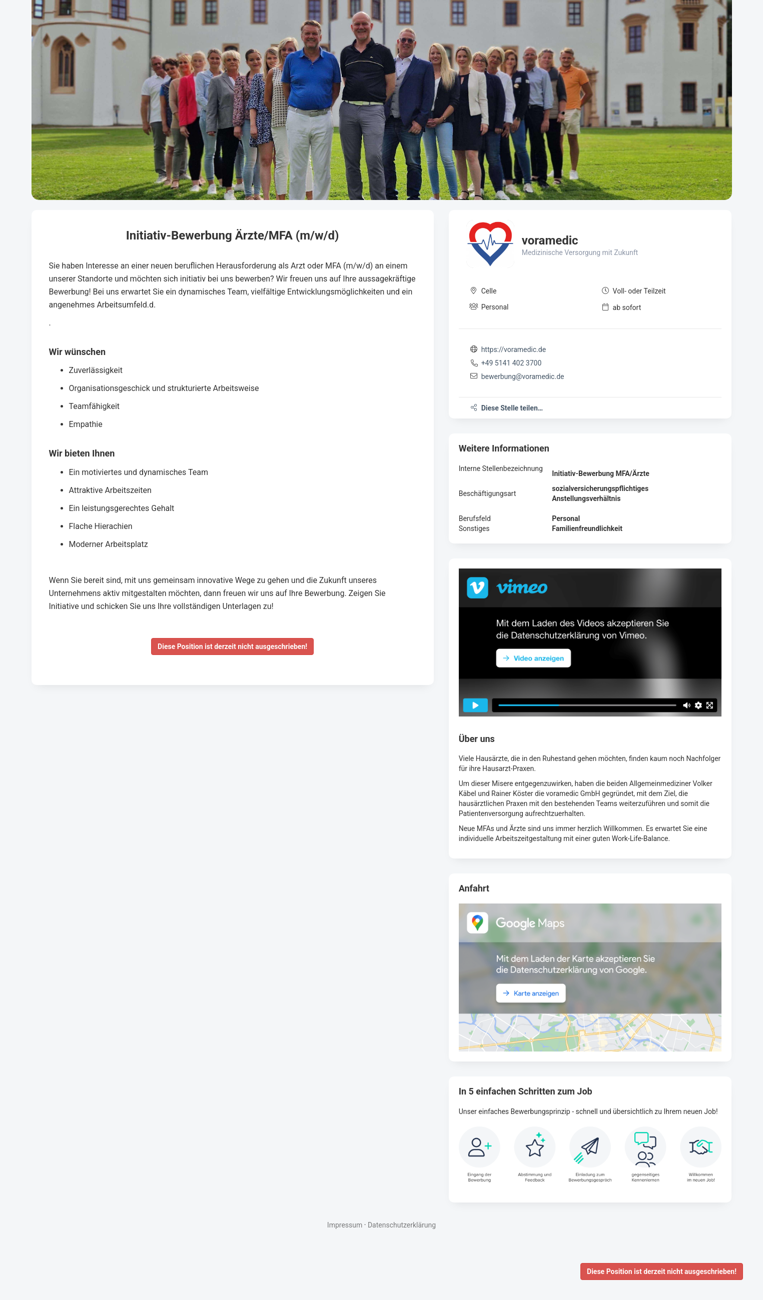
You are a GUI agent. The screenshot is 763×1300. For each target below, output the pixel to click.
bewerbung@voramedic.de (522, 376)
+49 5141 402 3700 (511, 363)
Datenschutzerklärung (402, 1225)
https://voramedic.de (513, 350)
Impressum (344, 1225)
